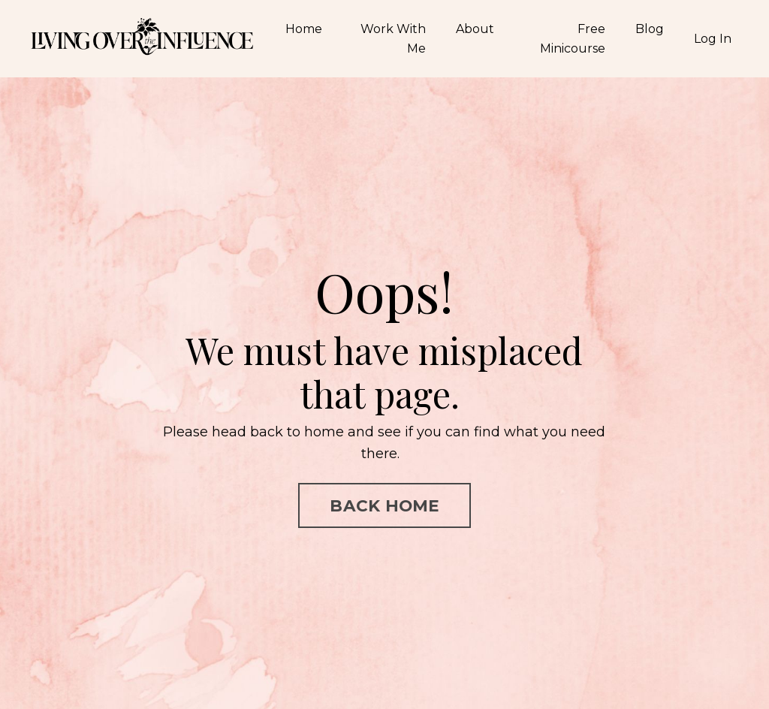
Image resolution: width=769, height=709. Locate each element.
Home (303, 29)
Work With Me (393, 39)
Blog (649, 29)
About (475, 29)
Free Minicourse (572, 39)
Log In (712, 39)
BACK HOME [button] (384, 505)
